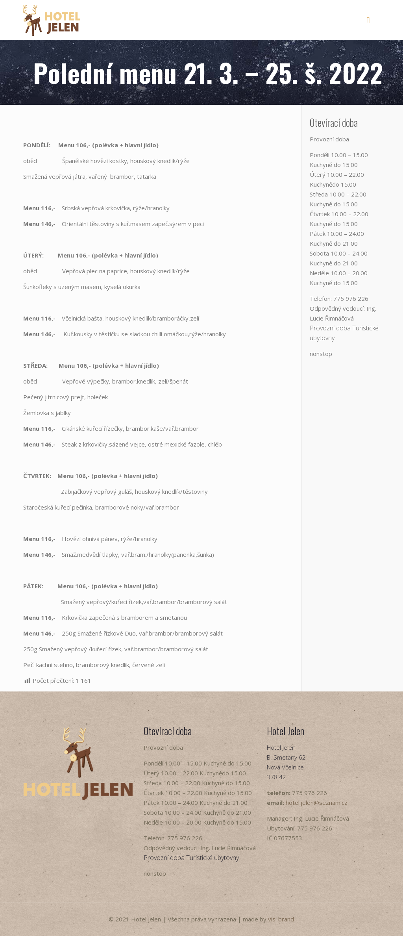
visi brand (281, 919)
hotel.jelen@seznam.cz (317, 802)
